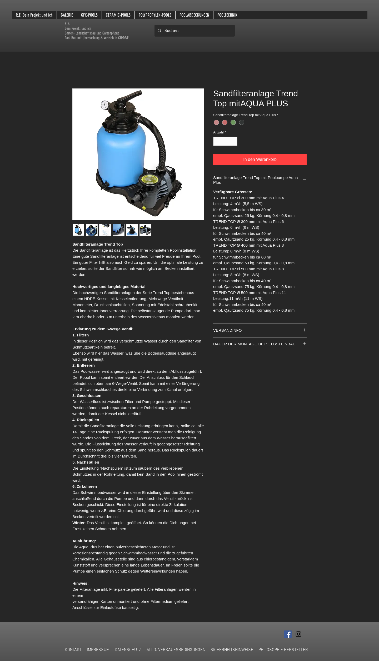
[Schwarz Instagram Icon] (298, 634)
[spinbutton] (225, 141)
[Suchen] (194, 31)
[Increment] (234, 141)
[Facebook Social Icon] (288, 634)
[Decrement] (217, 141)
